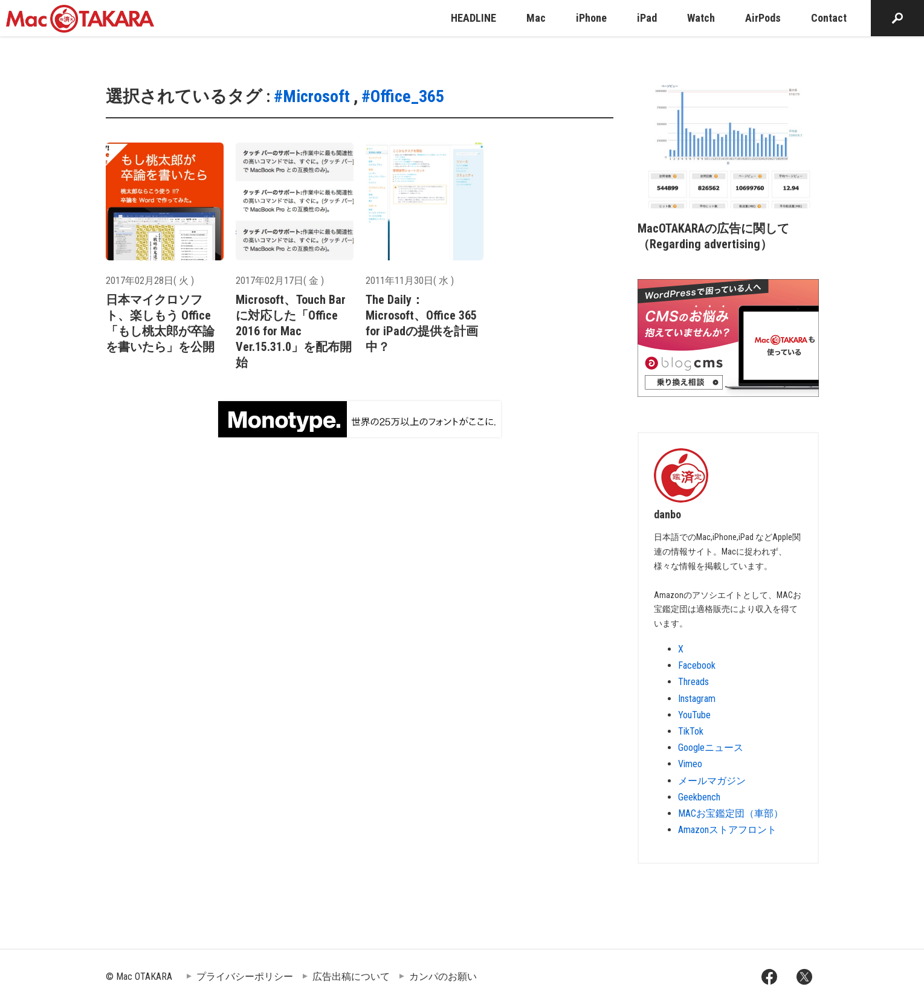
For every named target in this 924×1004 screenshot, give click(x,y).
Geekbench (699, 797)
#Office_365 (402, 96)
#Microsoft (312, 96)
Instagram (697, 698)
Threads (693, 681)
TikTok (690, 731)
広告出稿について (351, 976)
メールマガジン (712, 781)
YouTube (694, 715)
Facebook (697, 665)
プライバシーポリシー (244, 976)
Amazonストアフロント (727, 829)
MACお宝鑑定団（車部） (730, 813)
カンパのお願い (443, 976)
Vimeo (690, 764)
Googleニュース (710, 747)
